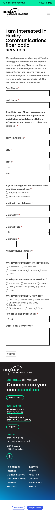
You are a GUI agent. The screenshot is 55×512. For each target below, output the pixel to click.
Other (10, 274)
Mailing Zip (12, 238)
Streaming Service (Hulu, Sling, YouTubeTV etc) (22, 304)
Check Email (45, 3)
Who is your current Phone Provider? (26, 279)
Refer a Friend (17, 398)
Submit (11, 353)
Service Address (15, 137)
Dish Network (41, 300)
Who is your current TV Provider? (24, 295)
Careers (33, 481)
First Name (12, 88)
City (9, 149)
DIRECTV (11, 300)
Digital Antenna (14, 308)
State (9, 161)
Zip (8, 173)
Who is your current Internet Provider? (27, 262)
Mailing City (13, 215)
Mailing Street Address (19, 203)
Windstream (28, 267)
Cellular (31, 270)
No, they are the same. (18, 196)
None (42, 270)
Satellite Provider (15, 270)
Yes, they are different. (18, 192)
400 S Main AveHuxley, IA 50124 (15, 450)
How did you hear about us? (22, 313)
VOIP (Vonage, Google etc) (20, 287)
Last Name (12, 100)
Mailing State (14, 226)
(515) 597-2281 (15, 413)
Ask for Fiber (13, 506)
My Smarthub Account (14, 3)
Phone (32, 473)
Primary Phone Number (19, 250)
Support (14, 428)
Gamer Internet (16, 477)
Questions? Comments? (19, 325)
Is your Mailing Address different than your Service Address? (27, 187)
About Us (34, 477)
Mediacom (12, 267)
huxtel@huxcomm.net (18, 443)
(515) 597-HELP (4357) (19, 421)
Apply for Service (39, 506)
